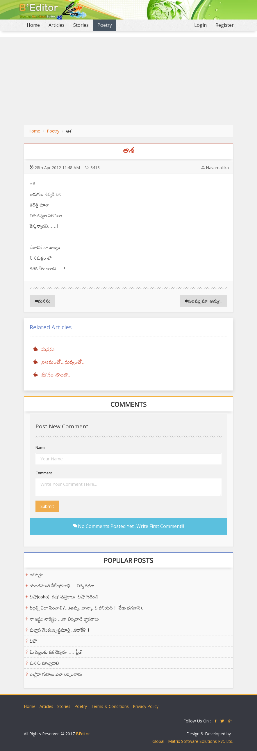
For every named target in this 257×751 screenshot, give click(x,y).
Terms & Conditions (110, 706)
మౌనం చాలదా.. (55, 375)
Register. (225, 25)
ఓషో (33, 641)
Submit (47, 506)
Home (35, 25)
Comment (43, 473)
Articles (57, 25)
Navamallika (217, 167)
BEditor (83, 733)
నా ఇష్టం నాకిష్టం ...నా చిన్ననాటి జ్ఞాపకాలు (64, 618)
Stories (81, 25)
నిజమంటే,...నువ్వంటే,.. (63, 362)
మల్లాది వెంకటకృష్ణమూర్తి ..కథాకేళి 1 (60, 630)
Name (40, 447)
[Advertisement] (128, 81)
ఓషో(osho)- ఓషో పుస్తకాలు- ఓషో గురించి (64, 596)
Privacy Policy (145, 706)
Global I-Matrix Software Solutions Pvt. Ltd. (192, 741)
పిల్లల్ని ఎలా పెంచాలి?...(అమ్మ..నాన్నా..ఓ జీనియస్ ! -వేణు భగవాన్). (86, 607)
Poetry (104, 25)
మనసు (42, 301)
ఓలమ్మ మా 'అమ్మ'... (203, 301)
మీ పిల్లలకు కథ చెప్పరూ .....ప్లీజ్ (56, 652)
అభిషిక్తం (37, 574)
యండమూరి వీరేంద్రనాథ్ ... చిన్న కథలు (62, 585)
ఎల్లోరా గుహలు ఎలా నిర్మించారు (56, 674)
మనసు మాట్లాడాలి (44, 663)
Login (200, 25)
